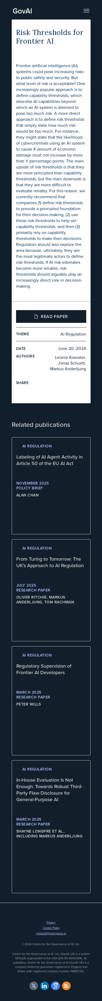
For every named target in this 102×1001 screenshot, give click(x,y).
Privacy (51, 922)
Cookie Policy (51, 928)
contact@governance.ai (51, 933)
